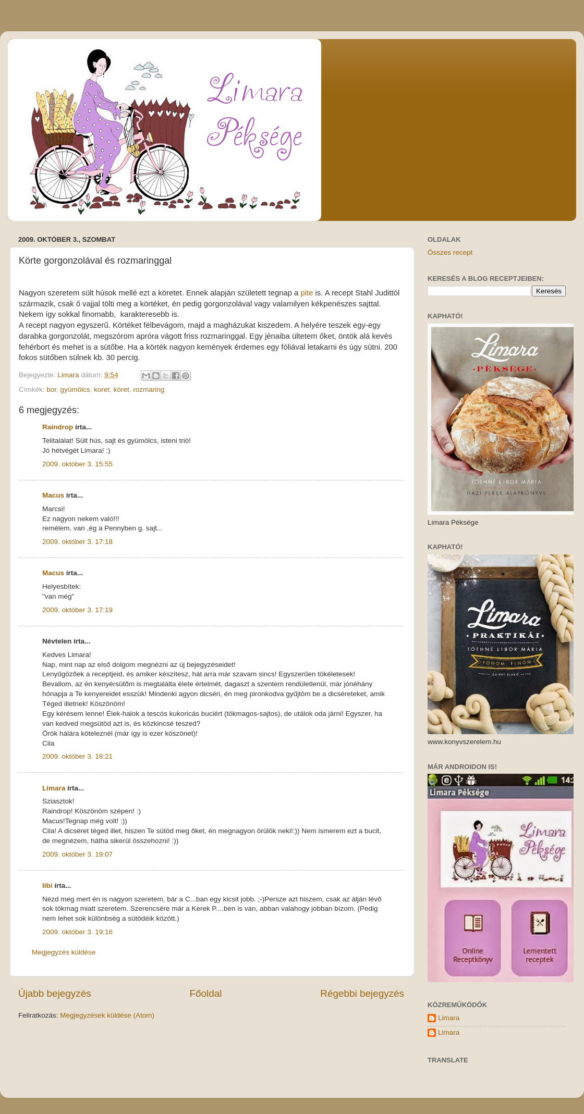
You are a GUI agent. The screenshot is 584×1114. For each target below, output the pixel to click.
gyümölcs (75, 389)
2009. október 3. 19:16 (77, 932)
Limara (53, 788)
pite (306, 293)
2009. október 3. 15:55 (77, 464)
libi (47, 885)
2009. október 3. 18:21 (77, 756)
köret (121, 389)
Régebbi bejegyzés (362, 993)
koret (102, 389)
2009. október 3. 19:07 (77, 854)
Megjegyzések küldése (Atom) (107, 1015)
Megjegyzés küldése (63, 952)
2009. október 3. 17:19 (77, 610)
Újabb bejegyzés (54, 993)
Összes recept (450, 252)
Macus (53, 495)
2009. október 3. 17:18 (77, 542)
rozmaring (148, 389)
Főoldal (206, 993)
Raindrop (57, 427)
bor (51, 389)
